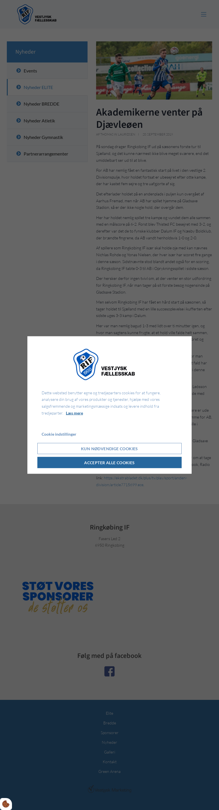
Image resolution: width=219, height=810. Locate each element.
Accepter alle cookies (109, 462)
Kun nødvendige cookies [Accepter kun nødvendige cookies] (109, 448)
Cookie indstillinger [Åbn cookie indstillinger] (59, 433)
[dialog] (109, 405)
